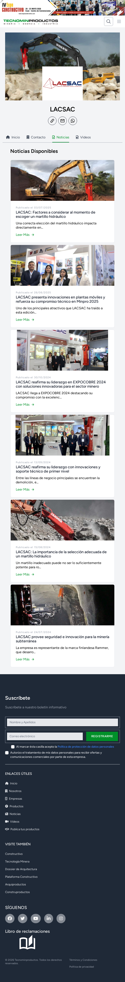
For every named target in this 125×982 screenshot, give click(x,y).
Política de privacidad (81, 966)
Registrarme (102, 736)
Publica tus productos (22, 829)
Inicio (11, 783)
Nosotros (13, 791)
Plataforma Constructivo (21, 877)
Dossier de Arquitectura (21, 869)
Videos (12, 821)
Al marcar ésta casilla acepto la (65, 746)
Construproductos (17, 892)
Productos (14, 806)
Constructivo (14, 854)
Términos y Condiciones (83, 959)
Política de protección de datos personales (86, 746)
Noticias (13, 814)
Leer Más (25, 235)
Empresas (13, 799)
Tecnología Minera (17, 861)
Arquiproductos (15, 884)
